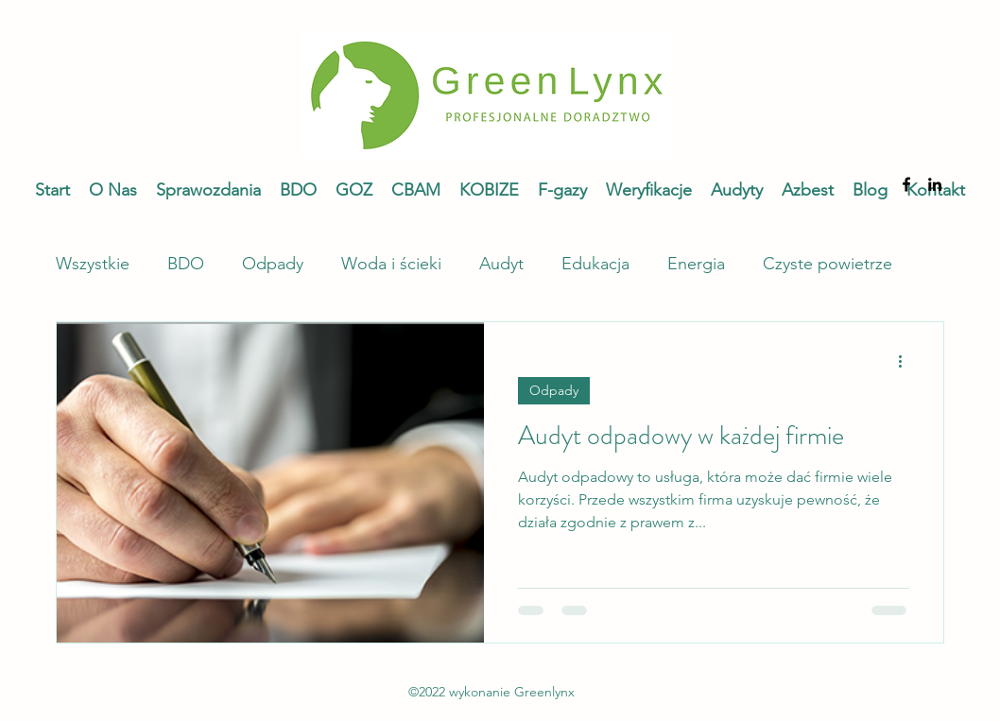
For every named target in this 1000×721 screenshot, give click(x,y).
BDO (185, 263)
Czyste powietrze (827, 263)
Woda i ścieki (391, 263)
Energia (696, 263)
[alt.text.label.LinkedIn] (934, 184)
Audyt (501, 263)
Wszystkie (92, 263)
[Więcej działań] (906, 361)
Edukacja (595, 263)
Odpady (272, 263)
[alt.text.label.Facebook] (906, 184)
